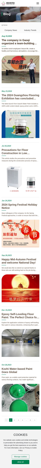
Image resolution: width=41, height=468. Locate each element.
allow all (20, 462)
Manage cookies (20, 457)
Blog (7, 14)
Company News (11, 30)
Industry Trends (30, 30)
